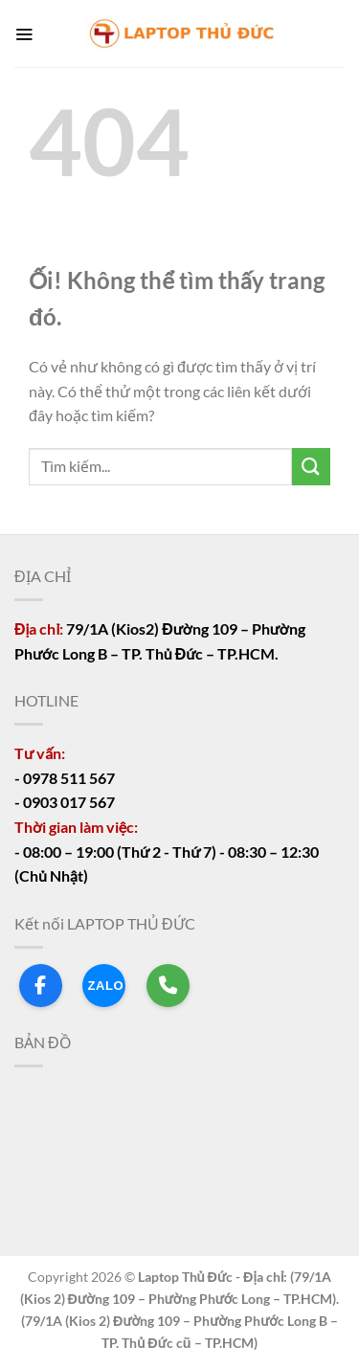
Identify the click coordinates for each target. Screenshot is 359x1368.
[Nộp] (311, 466)
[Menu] (24, 33)
